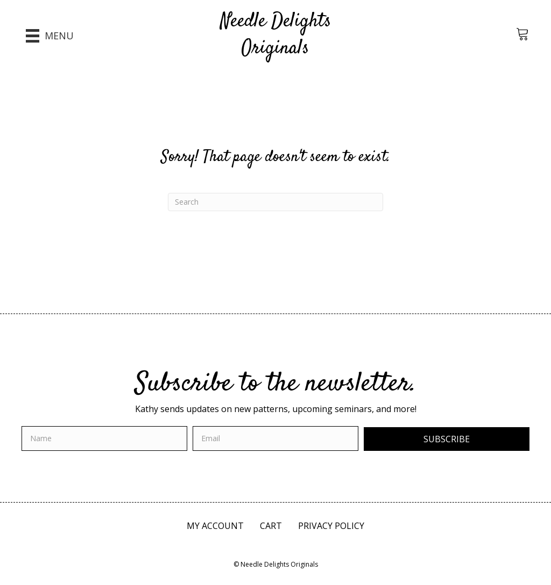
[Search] (275, 202)
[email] (275, 438)
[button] (446, 439)
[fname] (104, 438)
